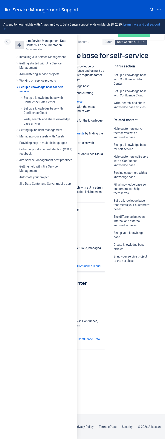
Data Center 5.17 (131, 42)
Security (127, 426)
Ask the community (128, 303)
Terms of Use (107, 426)
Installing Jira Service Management (42, 57)
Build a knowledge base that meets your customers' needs (132, 205)
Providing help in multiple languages (43, 143)
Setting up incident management (40, 130)
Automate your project (34, 177)
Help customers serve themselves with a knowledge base (128, 133)
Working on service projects (37, 80)
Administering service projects (39, 74)
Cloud (108, 42)
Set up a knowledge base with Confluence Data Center (130, 79)
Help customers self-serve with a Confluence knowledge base (131, 161)
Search (151, 9)
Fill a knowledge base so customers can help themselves (130, 189)
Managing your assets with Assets (42, 136)
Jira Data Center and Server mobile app (45, 183)
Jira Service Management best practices (45, 160)
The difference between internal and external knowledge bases (129, 221)
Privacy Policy (84, 426)
